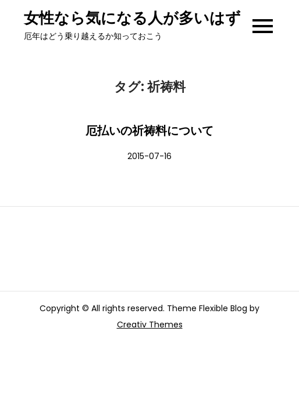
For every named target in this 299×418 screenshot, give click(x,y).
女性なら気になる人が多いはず (132, 18)
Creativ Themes (150, 324)
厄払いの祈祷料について (149, 130)
